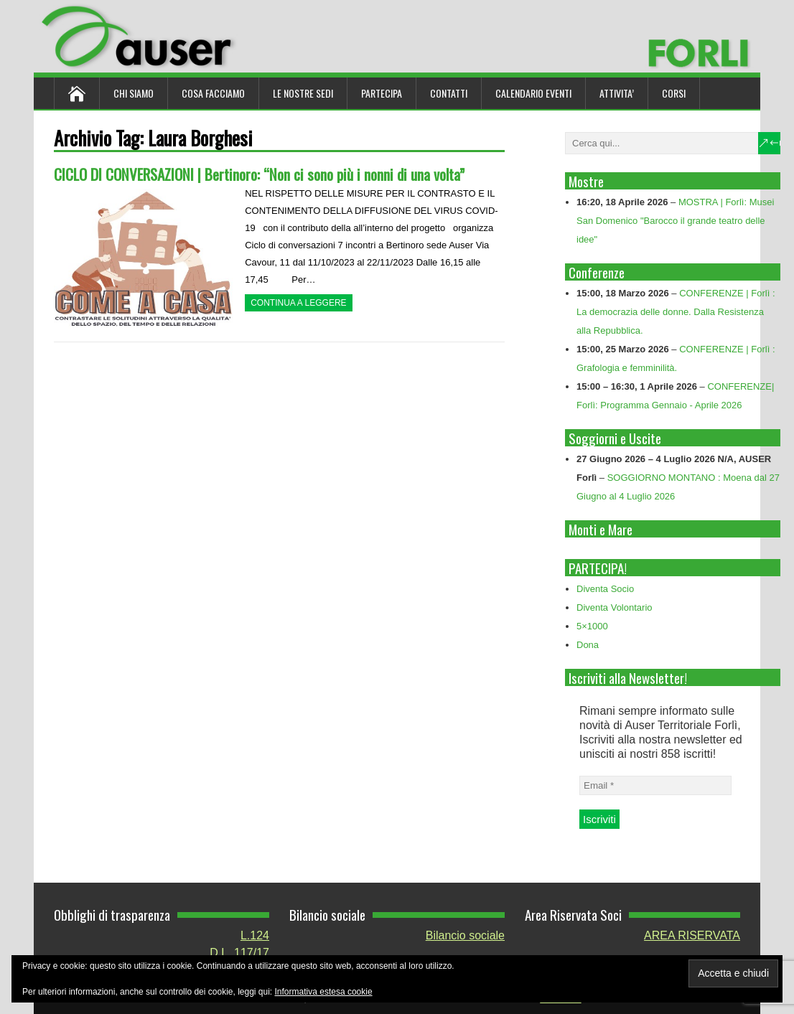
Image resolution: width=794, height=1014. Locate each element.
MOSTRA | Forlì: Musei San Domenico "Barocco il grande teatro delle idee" (675, 221)
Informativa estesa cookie (324, 992)
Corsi (674, 92)
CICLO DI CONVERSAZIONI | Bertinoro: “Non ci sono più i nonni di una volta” (259, 174)
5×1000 (592, 626)
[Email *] (655, 785)
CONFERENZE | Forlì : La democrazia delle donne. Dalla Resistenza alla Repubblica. (675, 312)
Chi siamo (133, 92)
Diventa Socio (605, 588)
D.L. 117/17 (239, 953)
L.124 (254, 935)
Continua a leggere (298, 303)
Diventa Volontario (614, 607)
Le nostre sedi (303, 92)
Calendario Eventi (533, 92)
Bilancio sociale (465, 935)
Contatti (448, 92)
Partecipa (381, 92)
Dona (587, 644)
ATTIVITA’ (616, 92)
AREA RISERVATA (692, 935)
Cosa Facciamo (213, 92)
